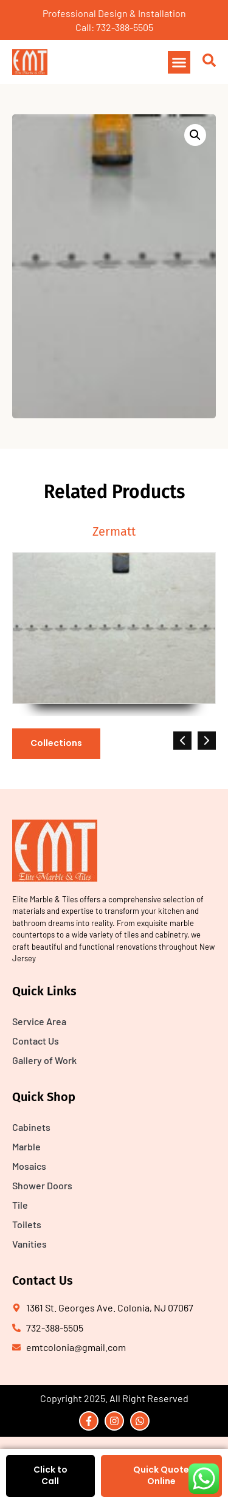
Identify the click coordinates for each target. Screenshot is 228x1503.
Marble (26, 1146)
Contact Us (35, 1040)
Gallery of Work (44, 1060)
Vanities (29, 1243)
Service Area (39, 1021)
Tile (20, 1205)
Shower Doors (42, 1185)
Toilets (26, 1224)
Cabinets (31, 1127)
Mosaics (29, 1166)
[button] (179, 62)
